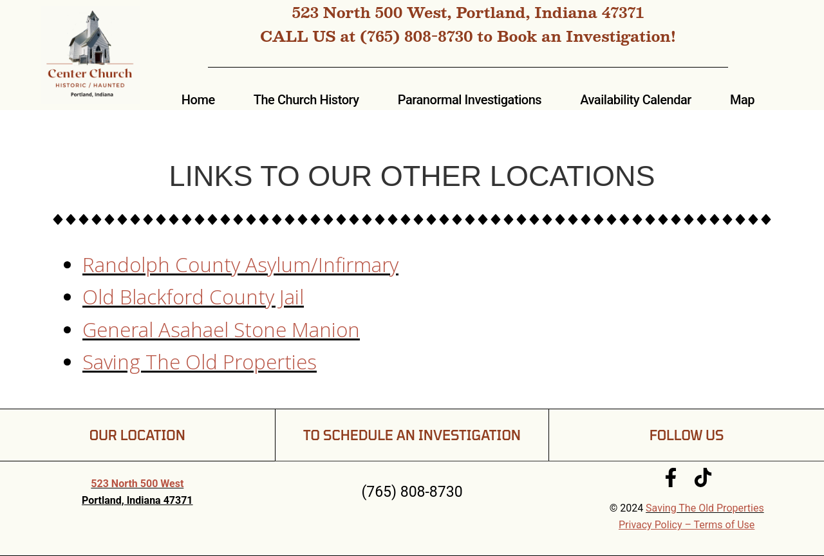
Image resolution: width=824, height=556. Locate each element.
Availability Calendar (635, 99)
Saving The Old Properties (199, 361)
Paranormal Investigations (470, 99)
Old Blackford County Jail (193, 296)
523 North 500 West (137, 483)
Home (198, 99)
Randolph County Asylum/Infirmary (240, 264)
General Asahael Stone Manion (221, 329)
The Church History (306, 99)
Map (742, 99)
